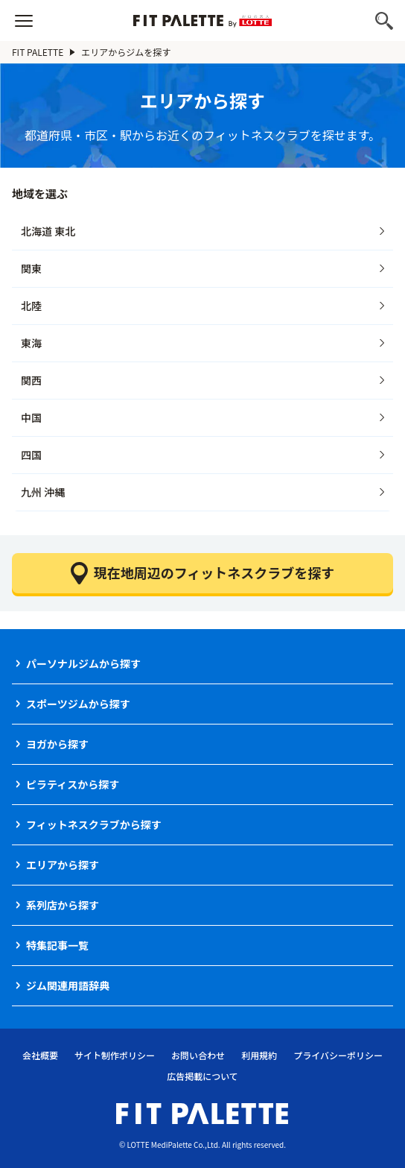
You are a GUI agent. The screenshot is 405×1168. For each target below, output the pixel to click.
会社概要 (40, 1055)
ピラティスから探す (72, 784)
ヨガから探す (57, 743)
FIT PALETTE (37, 51)
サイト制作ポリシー (114, 1055)
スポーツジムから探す (78, 703)
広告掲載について (202, 1076)
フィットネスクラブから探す (94, 824)
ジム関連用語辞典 (67, 985)
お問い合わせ (198, 1055)
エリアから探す (62, 864)
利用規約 (259, 1055)
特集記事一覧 (57, 945)
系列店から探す (62, 904)
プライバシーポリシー (338, 1055)
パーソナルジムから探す (83, 663)
